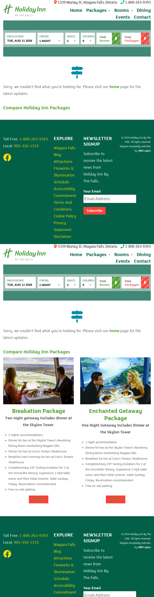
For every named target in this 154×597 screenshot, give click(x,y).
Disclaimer (63, 236)
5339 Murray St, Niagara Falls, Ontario (85, 2)
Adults (71, 36)
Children (88, 36)
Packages (98, 254)
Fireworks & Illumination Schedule (64, 175)
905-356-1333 (26, 146)
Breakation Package (38, 411)
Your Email (92, 192)
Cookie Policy (65, 216)
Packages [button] (98, 10)
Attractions (63, 161)
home (114, 87)
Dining (144, 10)
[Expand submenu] (109, 10)
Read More (38, 499)
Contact (142, 17)
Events (123, 17)
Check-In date (15, 36)
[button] (135, 38)
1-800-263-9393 (136, 2)
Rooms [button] (123, 10)
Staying (44, 36)
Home (76, 10)
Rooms (123, 254)
